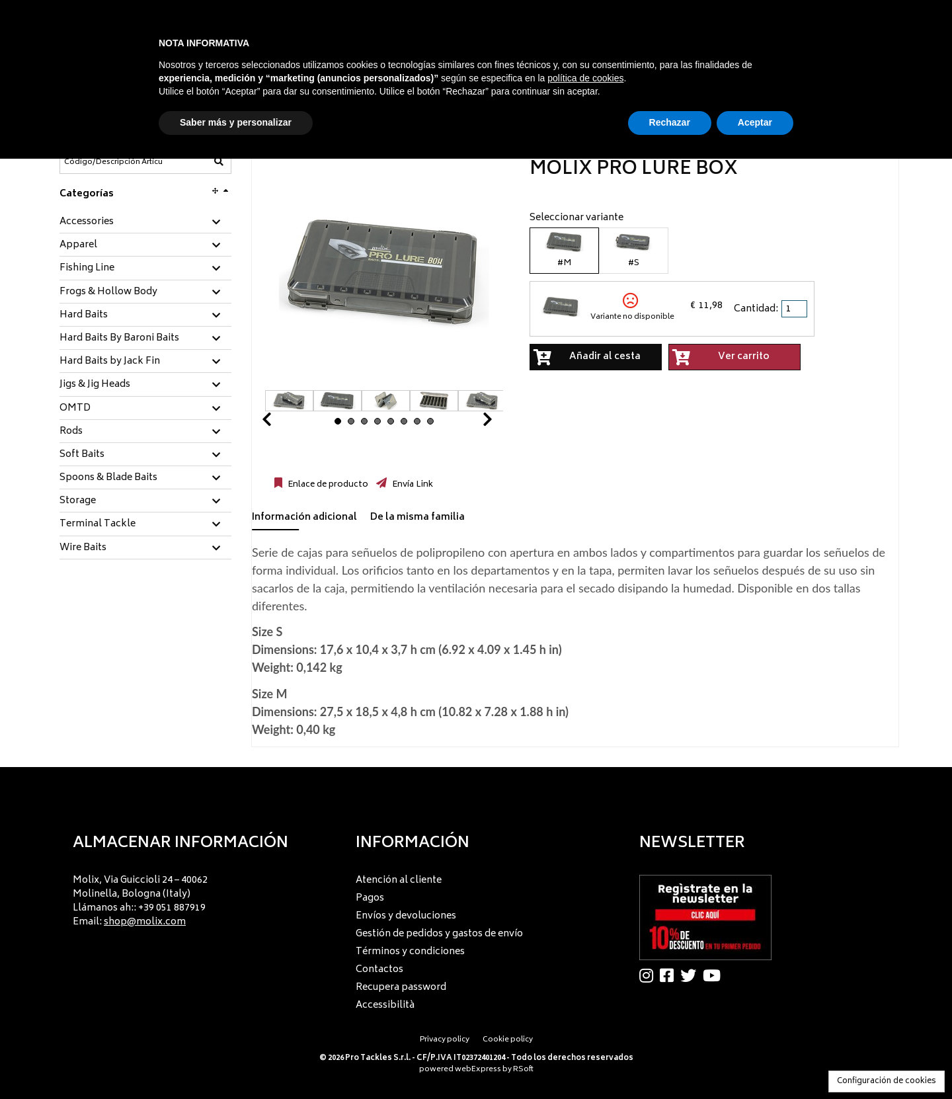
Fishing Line (87, 268)
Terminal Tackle (98, 524)
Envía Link (411, 484)
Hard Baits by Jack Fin (110, 362)
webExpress (478, 1069)
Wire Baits (83, 548)
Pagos (370, 898)
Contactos (379, 969)
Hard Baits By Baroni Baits (119, 339)
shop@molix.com (145, 922)
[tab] (145, 222)
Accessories (87, 222)
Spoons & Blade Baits (108, 478)
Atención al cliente (399, 880)
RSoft (523, 1069)
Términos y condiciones (410, 952)
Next (471, 423)
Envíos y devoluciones (406, 916)
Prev (282, 423)
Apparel (78, 245)
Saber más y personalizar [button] (236, 122)
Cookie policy (508, 1040)
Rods (71, 432)
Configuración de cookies (886, 1081)
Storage (78, 501)
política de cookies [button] (585, 78)
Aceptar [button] (755, 122)
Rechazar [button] (669, 122)
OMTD (75, 409)
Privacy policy (444, 1040)
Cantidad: (756, 309)
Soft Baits (82, 455)
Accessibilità (385, 1005)
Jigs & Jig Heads (95, 385)
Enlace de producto (327, 484)
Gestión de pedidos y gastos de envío (439, 934)
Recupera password (401, 987)
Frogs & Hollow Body (108, 292)
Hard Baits (84, 315)
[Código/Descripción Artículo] (113, 162)
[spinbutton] (795, 309)
